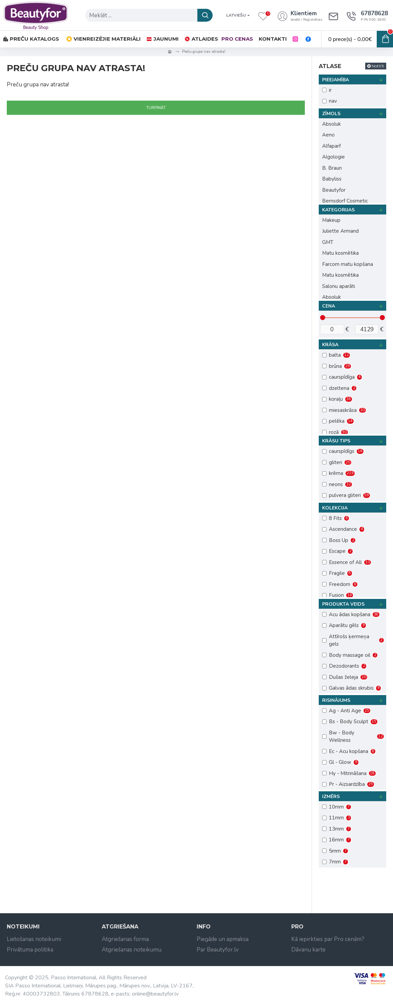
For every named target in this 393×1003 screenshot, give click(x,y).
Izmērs (331, 796)
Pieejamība (335, 80)
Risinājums (336, 700)
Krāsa (330, 344)
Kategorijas (338, 210)
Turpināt (156, 107)
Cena (328, 306)
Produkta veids (343, 604)
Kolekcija (335, 508)
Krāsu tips (336, 441)
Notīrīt (378, 65)
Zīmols (331, 113)
